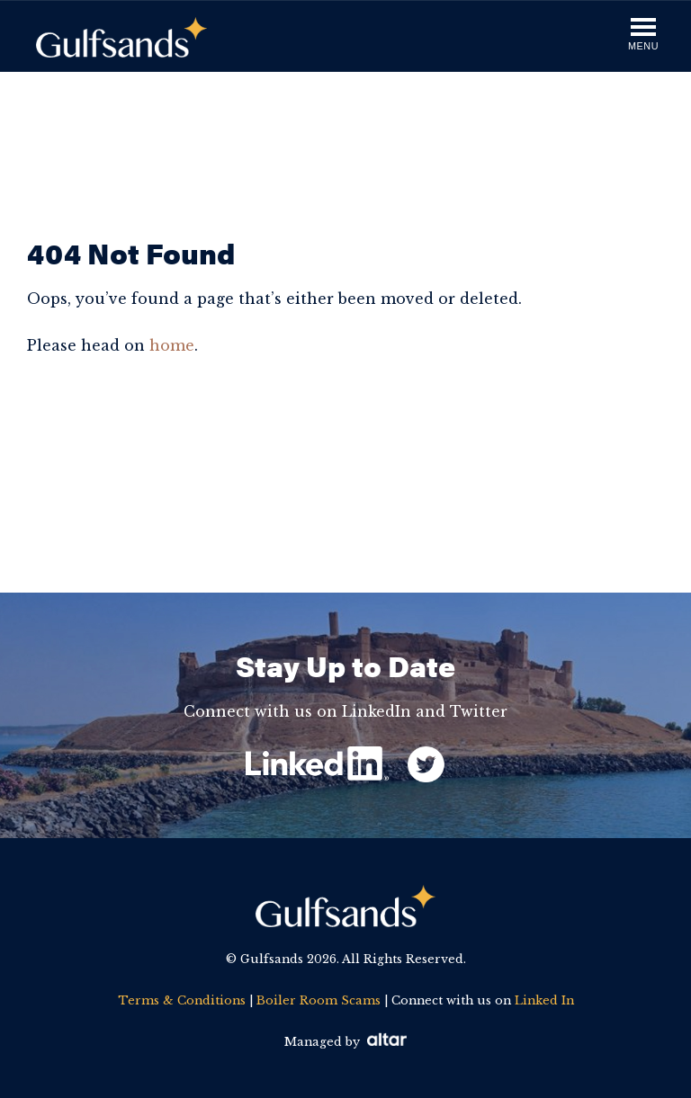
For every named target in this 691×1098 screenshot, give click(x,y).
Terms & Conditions (182, 1000)
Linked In (544, 1000)
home (171, 345)
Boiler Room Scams (318, 1000)
